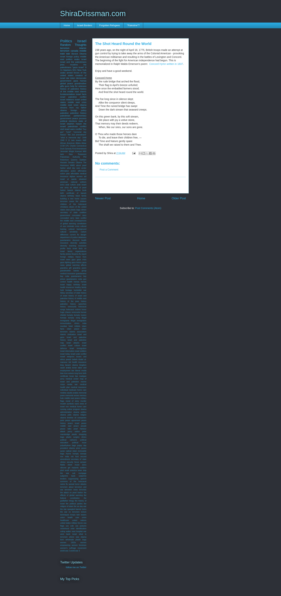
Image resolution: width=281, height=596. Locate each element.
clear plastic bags (73, 210)
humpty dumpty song (70, 318)
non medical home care (76, 407)
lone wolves (69, 373)
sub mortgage (79, 473)
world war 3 (75, 551)
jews (62, 64)
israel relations (67, 99)
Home (67, 25)
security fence (73, 462)
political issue (79, 443)
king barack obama (69, 365)
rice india (64, 457)
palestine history (78, 113)
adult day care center (76, 168)
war (84, 531)
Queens (74, 160)
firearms (75, 254)
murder (83, 401)
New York (81, 70)
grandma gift (66, 268)
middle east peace (72, 398)
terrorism (64, 48)
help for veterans (78, 86)
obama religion (79, 415)
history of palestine (69, 89)
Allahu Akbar (81, 143)
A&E (84, 140)
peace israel (73, 423)
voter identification (78, 529)
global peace (66, 83)
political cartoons (68, 440)
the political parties (74, 504)
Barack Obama (79, 53)
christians (64, 207)
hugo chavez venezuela (70, 312)
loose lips (74, 376)
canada (74, 50)
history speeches (78, 304)
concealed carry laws (69, 218)
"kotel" (68, 132)
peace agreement (72, 420)
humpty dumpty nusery (76, 315)
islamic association (78, 332)
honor (84, 310)
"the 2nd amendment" (76, 135)
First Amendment (79, 149)
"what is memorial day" (70, 138)
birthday (70, 196)
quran (62, 451)
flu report (82, 254)
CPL (67, 146)
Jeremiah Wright (67, 151)
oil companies (80, 418)
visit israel (65, 129)
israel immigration (78, 348)
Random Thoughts (73, 44)
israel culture (74, 346)
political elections (68, 121)
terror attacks (80, 484)
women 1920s (68, 543)
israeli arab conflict (78, 354)
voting (62, 531)
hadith (69, 282)
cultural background (77, 229)
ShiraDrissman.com (93, 13)
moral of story (72, 401)
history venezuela (68, 307)
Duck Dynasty (66, 149)
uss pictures (80, 526)
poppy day (81, 445)
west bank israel (68, 534)
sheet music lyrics (77, 465)
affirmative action (68, 171)
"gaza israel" (78, 67)
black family (81, 196)
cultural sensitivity (69, 232)
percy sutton (74, 431)
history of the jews (69, 301)
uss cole (70, 526)
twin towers (81, 515)
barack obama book (76, 190)
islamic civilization (68, 334)
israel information (67, 351)
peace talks (65, 429)
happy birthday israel (76, 285)
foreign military (67, 257)
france (78, 257)
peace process (79, 118)
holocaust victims (73, 310)
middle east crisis (77, 102)
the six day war (80, 506)
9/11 (74, 70)
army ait (68, 188)
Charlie (73, 146)
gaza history (77, 262)
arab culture (70, 185)
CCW (62, 146)
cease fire (73, 201)
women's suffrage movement (73, 548)
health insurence (67, 287)
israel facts (81, 94)
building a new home (69, 199)
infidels (77, 326)
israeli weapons (67, 357)
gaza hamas (79, 81)
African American (67, 143)
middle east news (69, 105)
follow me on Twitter (76, 567)
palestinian (65, 115)
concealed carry (79, 215)
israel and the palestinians (73, 62)
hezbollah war (80, 290)
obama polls (65, 415)
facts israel (72, 248)
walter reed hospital (74, 531)
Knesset (78, 151)
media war (72, 384)
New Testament (77, 154)
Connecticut (81, 146)
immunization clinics (69, 323)
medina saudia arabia (69, 393)
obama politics (79, 412)
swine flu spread (67, 484)
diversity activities (78, 243)
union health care (69, 517)
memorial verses (72, 395)
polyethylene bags (68, 445)
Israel (81, 41)
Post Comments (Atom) (148, 208)
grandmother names (69, 271)
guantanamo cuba (74, 279)
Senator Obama (75, 163)
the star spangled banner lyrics (73, 509)
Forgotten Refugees (109, 25)
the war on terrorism (70, 512)
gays (73, 260)
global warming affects (76, 265)
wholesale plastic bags (76, 540)
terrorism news (71, 490)
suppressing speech (77, 479)
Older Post (179, 198)
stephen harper (74, 123)
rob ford (74, 457)
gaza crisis (81, 260)
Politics (66, 41)
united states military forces (71, 523)
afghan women (76, 176)
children (83, 201)
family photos (65, 254)
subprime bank (67, 476)
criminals (70, 226)
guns (67, 86)
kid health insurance (77, 362)
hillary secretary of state (70, 293)
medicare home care (77, 390)
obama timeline (66, 418)
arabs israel (80, 59)
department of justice (69, 237)
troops (72, 515)
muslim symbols (67, 404)
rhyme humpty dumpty (76, 454)
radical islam (71, 451)
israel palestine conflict (73, 97)
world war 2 (65, 551)
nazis (77, 404)
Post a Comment (109, 169)
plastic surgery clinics (76, 437)
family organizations (77, 251)
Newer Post (103, 198)
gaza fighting (65, 262)
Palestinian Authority (70, 157)
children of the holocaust (73, 204)
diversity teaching (68, 246)
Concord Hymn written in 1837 (166, 64)
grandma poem (79, 268)
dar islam (70, 78)
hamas (76, 282)
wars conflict (76, 129)
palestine (64, 113)
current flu (74, 235)
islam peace (73, 329)
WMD (72, 165)
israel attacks (72, 343)
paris (62, 420)
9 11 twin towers (73, 140)
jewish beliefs (71, 360)
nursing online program (70, 409)
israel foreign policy (69, 56)
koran (74, 368)
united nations (79, 520)
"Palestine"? (133, 25)
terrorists (82, 490)
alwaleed (82, 179)
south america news (73, 470)
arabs (62, 72)
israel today (65, 354)
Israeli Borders (84, 25)
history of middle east (77, 298)
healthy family (80, 287)
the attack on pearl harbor (71, 493)
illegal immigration (78, 321)
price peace (81, 448)
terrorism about (66, 487)
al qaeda (71, 179)
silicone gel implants (69, 468)
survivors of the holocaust (73, 481)
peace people (79, 426)
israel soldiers (80, 351)
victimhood (64, 529)
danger (83, 235)
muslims (74, 64)
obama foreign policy (73, 110)
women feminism (79, 545)
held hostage (66, 290)
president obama (67, 448)
